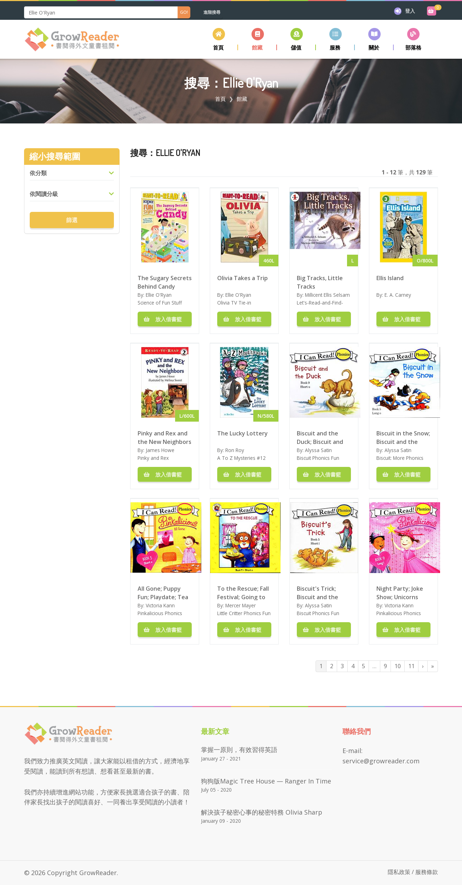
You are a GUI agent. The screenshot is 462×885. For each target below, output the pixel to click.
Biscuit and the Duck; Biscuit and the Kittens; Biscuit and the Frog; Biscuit (323, 437)
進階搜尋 (211, 12)
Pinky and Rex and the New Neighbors (164, 437)
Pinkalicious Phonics (160, 613)
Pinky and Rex (153, 458)
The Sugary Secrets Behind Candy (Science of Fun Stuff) (165, 282)
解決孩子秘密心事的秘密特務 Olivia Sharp (261, 812)
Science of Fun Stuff (160, 302)
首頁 (220, 98)
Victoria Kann (160, 605)
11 (411, 666)
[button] (257, 39)
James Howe (160, 450)
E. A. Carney (398, 294)
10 (397, 666)
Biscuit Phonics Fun (318, 458)
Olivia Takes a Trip (242, 278)
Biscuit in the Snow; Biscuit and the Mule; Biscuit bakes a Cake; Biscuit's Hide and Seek (403, 437)
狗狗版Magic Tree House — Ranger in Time (266, 781)
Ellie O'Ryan (159, 294)
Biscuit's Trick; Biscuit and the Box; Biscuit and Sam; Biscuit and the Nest (319, 592)
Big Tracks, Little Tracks (320, 282)
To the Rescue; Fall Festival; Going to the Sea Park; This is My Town (243, 592)
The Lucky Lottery (242, 433)
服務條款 (426, 872)
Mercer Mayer (240, 605)
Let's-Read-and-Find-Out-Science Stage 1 (320, 306)
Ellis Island (390, 278)
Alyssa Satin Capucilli (314, 454)
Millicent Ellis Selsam (327, 294)
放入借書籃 (165, 319)
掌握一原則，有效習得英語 (239, 749)
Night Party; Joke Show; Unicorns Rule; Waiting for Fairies (399, 592)
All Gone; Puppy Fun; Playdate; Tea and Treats (163, 592)
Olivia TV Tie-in (234, 302)
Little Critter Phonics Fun (244, 613)
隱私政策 (399, 872)
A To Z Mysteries (236, 458)
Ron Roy (234, 450)
